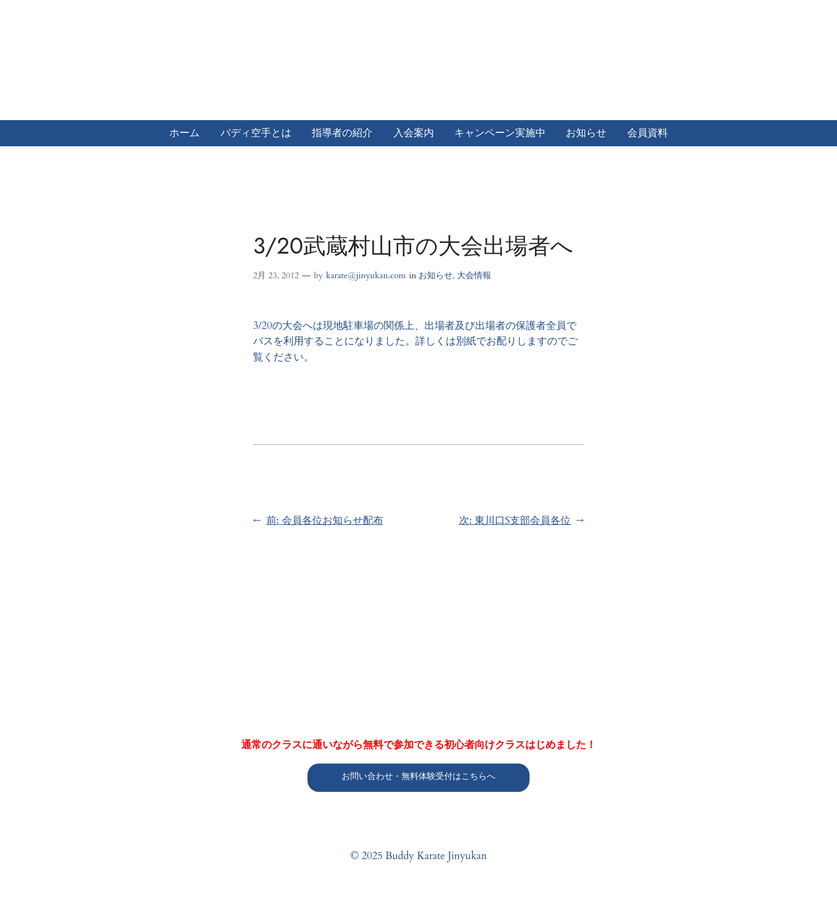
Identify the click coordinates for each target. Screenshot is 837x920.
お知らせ (435, 275)
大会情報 (474, 275)
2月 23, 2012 (276, 275)
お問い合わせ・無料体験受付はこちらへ (418, 776)
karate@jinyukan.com (366, 275)
